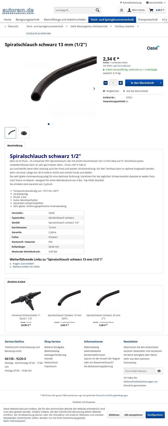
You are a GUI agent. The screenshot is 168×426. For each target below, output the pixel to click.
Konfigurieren (155, 414)
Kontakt (48, 358)
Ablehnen (114, 414)
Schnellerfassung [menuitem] (130, 2)
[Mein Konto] (136, 10)
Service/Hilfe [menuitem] (154, 2)
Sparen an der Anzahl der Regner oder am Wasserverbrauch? (102, 360)
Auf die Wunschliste (135, 91)
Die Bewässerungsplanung (98, 366)
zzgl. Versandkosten (122, 65)
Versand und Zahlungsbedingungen (112, 395)
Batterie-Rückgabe (54, 347)
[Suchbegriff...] (77, 10)
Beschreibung (14, 145)
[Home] (8, 20)
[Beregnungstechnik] (28, 20)
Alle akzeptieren (133, 414)
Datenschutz (51, 362)
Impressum (50, 366)
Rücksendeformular (94, 354)
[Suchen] (97, 10)
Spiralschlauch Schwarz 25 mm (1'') (103, 317)
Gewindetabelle (92, 350)
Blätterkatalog (51, 350)
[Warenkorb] (157, 10)
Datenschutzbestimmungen (139, 381)
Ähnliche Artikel (16, 281)
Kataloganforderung (55, 354)
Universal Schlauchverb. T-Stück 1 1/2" (26, 317)
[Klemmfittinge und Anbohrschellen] (65, 20)
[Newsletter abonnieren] (159, 371)
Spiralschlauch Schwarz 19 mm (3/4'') (64, 317)
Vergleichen (111, 91)
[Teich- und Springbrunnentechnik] (112, 20)
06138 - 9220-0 (15, 359)
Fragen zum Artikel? (22, 263)
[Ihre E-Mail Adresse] (139, 371)
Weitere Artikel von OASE (25, 266)
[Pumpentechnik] (148, 20)
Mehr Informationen (14, 420)
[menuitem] (77, 11)
